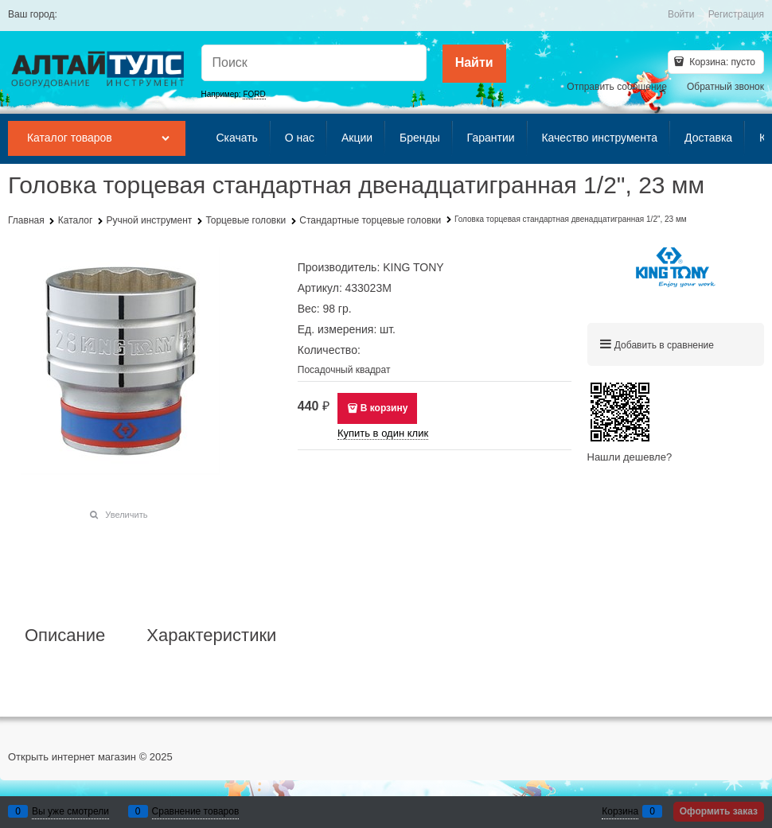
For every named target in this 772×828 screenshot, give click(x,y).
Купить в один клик (382, 433)
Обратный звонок (725, 86)
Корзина (620, 811)
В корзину (384, 408)
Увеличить (126, 514)
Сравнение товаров (196, 811)
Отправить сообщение (617, 86)
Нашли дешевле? (630, 457)
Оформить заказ (719, 811)
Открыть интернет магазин (72, 757)
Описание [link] (65, 635)
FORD (254, 94)
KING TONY (413, 267)
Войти (681, 14)
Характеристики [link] (211, 635)
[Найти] (474, 64)
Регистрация (736, 14)
